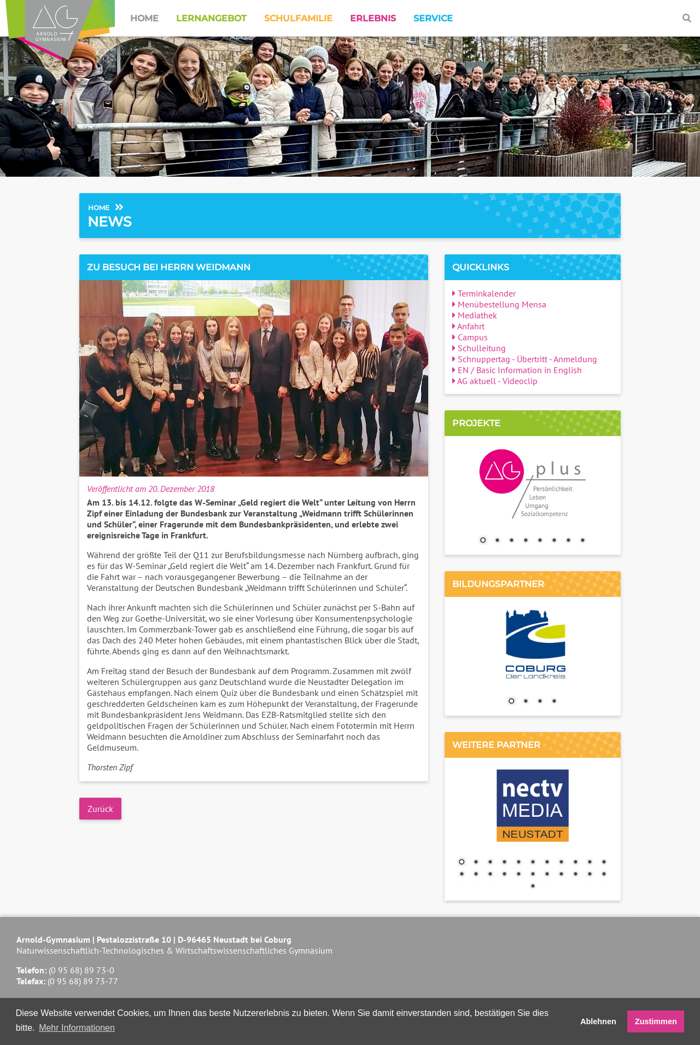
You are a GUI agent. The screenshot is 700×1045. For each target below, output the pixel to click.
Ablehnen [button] (598, 1021)
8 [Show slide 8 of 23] (561, 863)
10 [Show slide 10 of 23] (590, 863)
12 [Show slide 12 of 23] (462, 875)
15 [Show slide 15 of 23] (504, 875)
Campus (470, 337)
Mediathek (474, 315)
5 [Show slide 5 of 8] (540, 541)
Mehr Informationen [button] (77, 1027)
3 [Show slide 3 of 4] (540, 702)
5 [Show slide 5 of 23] (518, 863)
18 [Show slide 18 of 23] (547, 875)
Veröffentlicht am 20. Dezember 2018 (150, 488)
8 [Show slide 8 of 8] (582, 541)
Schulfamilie (298, 18)
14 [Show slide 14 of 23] (490, 875)
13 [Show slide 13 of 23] (476, 875)
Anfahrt (468, 326)
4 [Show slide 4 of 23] (504, 863)
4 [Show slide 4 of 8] (526, 541)
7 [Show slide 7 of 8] (568, 541)
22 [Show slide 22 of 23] (604, 875)
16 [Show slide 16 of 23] (518, 875)
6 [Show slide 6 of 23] (533, 863)
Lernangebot (211, 18)
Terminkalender (484, 293)
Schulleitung (479, 347)
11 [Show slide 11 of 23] (604, 863)
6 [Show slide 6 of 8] (554, 541)
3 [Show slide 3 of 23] (490, 863)
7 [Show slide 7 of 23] (547, 863)
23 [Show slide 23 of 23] (533, 887)
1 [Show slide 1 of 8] (483, 541)
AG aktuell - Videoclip (495, 380)
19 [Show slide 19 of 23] (561, 875)
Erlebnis (373, 18)
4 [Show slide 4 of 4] (554, 702)
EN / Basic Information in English (517, 369)
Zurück (100, 808)
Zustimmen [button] (656, 1021)
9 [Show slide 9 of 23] (575, 863)
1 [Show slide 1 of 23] (462, 863)
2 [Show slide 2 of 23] (476, 863)
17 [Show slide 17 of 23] (533, 875)
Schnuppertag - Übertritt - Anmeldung (524, 358)
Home (144, 18)
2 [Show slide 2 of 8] (497, 541)
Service (433, 18)
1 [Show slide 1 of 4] (511, 702)
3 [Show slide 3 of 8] (511, 541)
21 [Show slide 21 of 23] (590, 875)
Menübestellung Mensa (499, 304)
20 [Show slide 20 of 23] (575, 875)
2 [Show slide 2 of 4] (526, 702)
